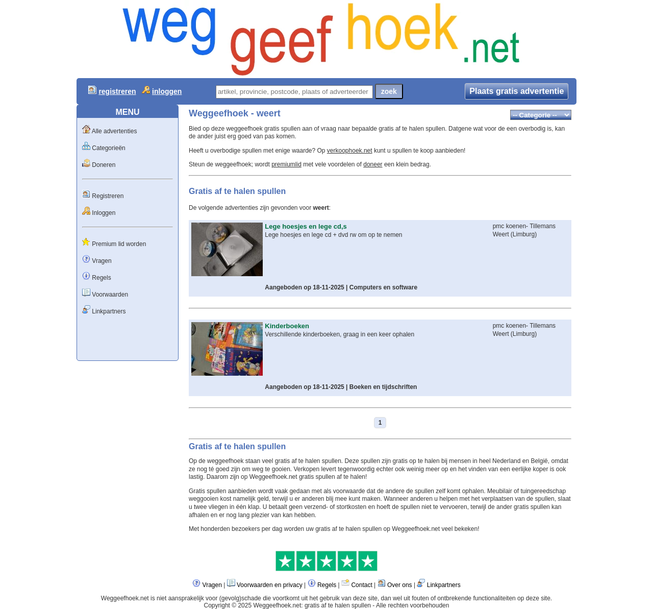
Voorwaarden (110, 294)
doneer (372, 164)
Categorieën (108, 148)
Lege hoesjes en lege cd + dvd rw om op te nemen (333, 234)
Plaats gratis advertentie (516, 91)
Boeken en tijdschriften (383, 387)
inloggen (167, 91)
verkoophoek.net (349, 150)
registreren (117, 91)
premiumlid (286, 164)
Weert (501, 234)
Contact (361, 585)
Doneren (103, 164)
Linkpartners (108, 311)
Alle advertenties (114, 131)
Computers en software (383, 287)
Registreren (107, 196)
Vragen (101, 260)
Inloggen (103, 212)
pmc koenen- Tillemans (524, 226)
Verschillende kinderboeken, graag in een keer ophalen (339, 334)
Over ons (399, 585)
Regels (101, 277)
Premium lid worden (119, 244)
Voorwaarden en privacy (270, 585)
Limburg (524, 234)
